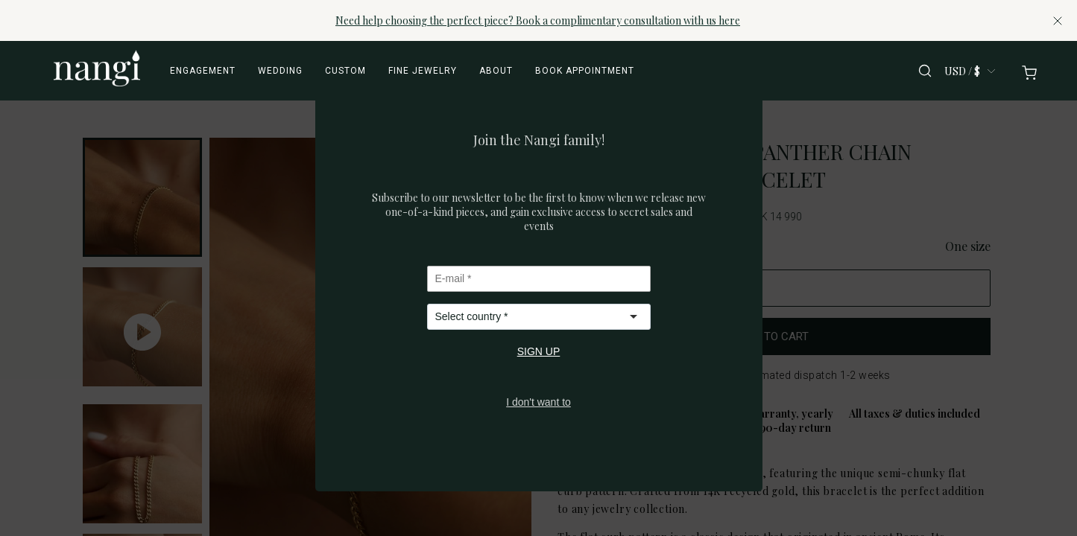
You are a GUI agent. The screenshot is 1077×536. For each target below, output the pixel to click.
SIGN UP (538, 351)
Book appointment (584, 71)
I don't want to (538, 402)
